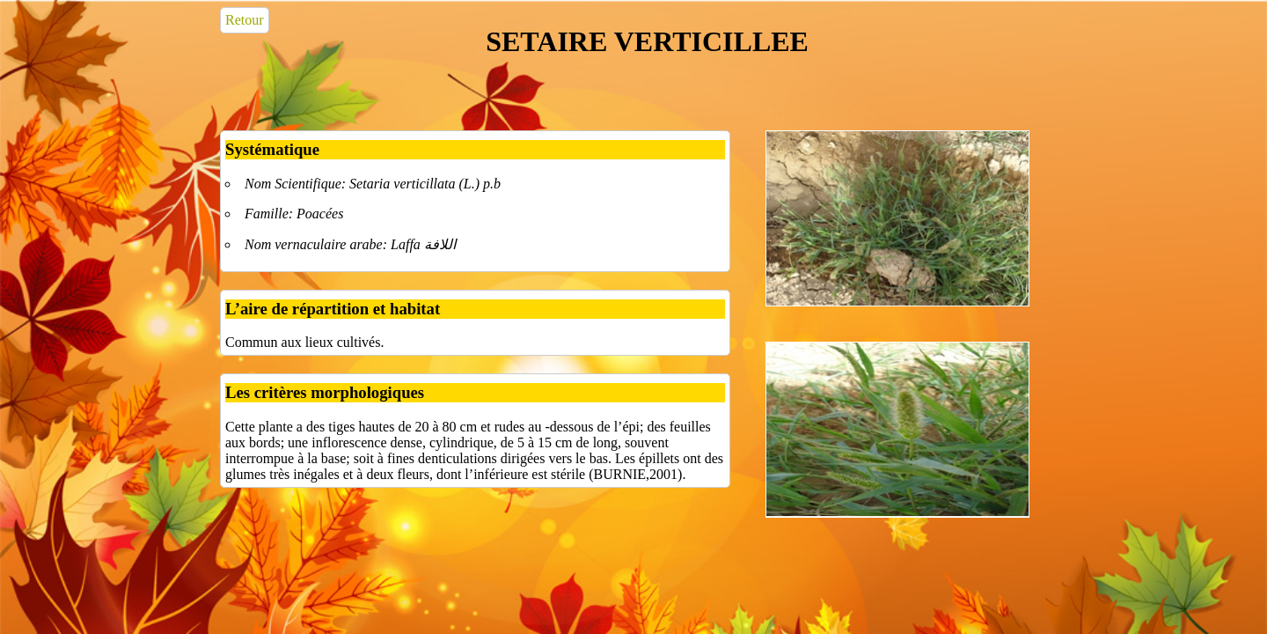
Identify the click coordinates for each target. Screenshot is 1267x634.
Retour (244, 19)
